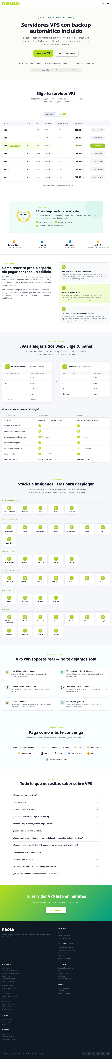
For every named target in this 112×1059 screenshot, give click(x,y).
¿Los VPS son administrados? (56, 809)
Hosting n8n (6, 1001)
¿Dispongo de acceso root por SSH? (56, 852)
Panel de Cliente (7, 1037)
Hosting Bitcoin (7, 1009)
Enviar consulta (7, 1019)
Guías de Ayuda (7, 1022)
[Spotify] (103, 1053)
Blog (3, 1025)
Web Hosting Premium (9, 971)
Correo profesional (64, 988)
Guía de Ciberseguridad (65, 968)
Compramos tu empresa (10, 1039)
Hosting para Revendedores (11, 973)
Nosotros (5, 1034)
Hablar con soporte (67, 53)
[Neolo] (11, 3)
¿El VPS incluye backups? (56, 859)
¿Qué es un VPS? (56, 802)
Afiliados (5, 1042)
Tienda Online (62, 953)
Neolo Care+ (62, 976)
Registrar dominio (63, 933)
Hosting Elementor (8, 1004)
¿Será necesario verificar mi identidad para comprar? (56, 866)
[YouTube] (98, 1053)
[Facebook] (84, 1053)
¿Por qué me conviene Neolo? (56, 795)
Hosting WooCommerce (10, 996)
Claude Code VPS (7, 993)
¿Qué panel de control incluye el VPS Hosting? (56, 816)
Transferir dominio (64, 936)
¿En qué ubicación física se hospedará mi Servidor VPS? (56, 873)
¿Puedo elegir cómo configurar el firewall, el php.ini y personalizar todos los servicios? (56, 838)
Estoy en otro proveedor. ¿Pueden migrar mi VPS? (56, 823)
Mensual (49, 114)
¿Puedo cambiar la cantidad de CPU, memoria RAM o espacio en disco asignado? (56, 845)
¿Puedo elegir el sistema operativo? (56, 830)
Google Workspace (64, 993)
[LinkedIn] (108, 1053)
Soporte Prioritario (8, 981)
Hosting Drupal (7, 999)
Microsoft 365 (62, 991)
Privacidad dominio (64, 938)
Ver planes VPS (43, 53)
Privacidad (34, 1053)
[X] (93, 1053)
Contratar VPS (97, 130)
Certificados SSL (63, 973)
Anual (61, 114)
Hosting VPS (6, 976)
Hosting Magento (7, 991)
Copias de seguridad (64, 979)
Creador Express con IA (65, 948)
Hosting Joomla (7, 1007)
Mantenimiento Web (64, 958)
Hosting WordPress (8, 988)
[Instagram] (89, 1053)
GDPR (41, 1053)
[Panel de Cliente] (103, 3)
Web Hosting (6, 968)
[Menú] (108, 3)
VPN (59, 971)
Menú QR (61, 956)
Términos (26, 1053)
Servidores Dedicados (9, 979)
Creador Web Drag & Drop (66, 950)
